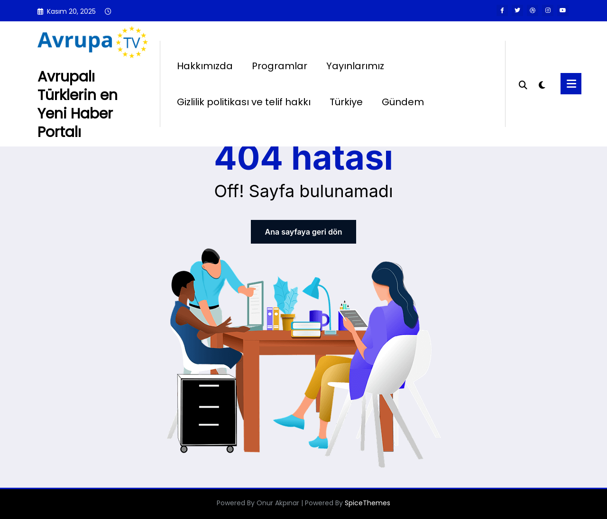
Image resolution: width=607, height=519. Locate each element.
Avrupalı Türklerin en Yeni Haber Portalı (77, 104)
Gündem (403, 102)
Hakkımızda (205, 66)
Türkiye (346, 102)
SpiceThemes (367, 503)
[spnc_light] (541, 84)
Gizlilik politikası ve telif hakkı (244, 102)
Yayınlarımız (355, 66)
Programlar (279, 66)
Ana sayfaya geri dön (303, 232)
